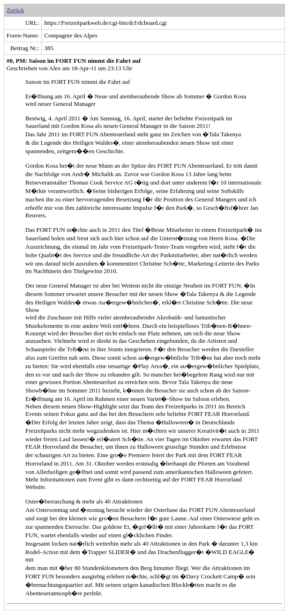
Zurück (15, 10)
